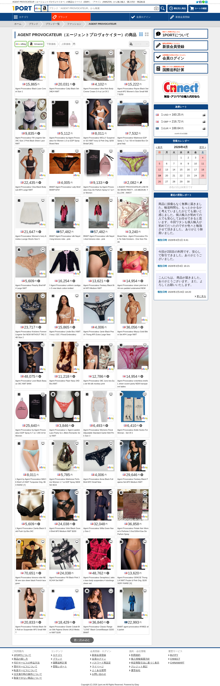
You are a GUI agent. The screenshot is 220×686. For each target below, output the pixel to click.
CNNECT (175, 659)
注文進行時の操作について (28, 674)
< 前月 (159, 147)
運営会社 (135, 670)
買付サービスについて (25, 666)
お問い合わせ (99, 674)
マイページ (98, 666)
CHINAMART (177, 662)
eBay (21, 44)
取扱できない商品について (28, 678)
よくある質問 (99, 670)
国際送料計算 (60, 662)
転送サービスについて (25, 670)
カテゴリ (57, 655)
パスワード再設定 (101, 662)
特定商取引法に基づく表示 (145, 662)
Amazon (36, 44)
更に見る (201, 296)
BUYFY (174, 655)
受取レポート (60, 666)
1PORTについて (22, 655)
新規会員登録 (99, 655)
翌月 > (202, 147)
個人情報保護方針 (140, 659)
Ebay (137, 684)
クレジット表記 (139, 666)
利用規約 (135, 655)
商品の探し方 (21, 659)
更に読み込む (82, 640)
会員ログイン (99, 659)
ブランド (57, 659)
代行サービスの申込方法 (27, 662)
